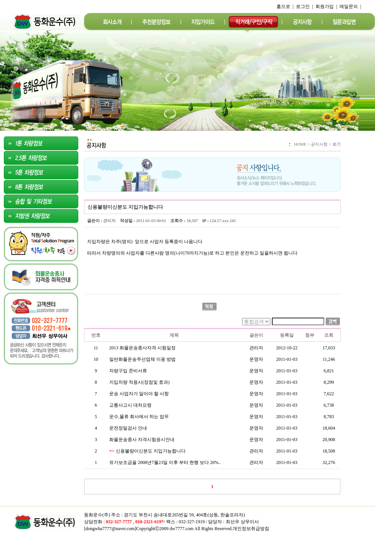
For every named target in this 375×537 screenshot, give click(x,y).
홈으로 (283, 6)
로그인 (303, 6)
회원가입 (324, 6)
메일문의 (348, 6)
